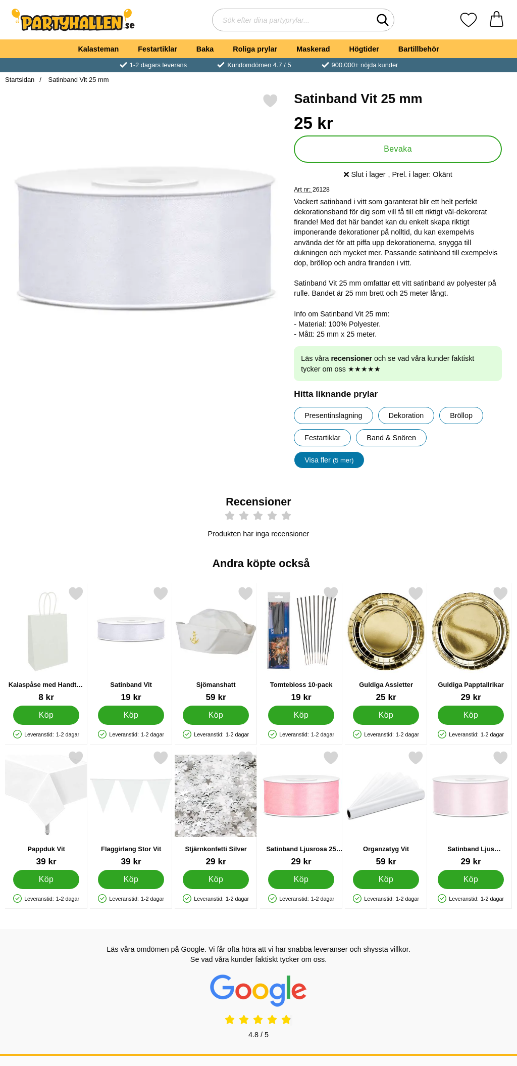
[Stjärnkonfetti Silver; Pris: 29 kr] (216, 808)
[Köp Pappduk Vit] (46, 879)
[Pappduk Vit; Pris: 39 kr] (46, 808)
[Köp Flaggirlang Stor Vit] (131, 879)
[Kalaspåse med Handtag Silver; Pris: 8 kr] (46, 644)
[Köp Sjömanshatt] (216, 714)
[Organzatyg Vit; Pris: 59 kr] (386, 808)
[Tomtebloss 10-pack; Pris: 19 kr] (301, 644)
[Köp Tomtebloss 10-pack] (301, 714)
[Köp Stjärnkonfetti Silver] (216, 879)
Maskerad (313, 49)
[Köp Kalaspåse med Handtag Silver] (46, 714)
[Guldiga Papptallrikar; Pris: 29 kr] (471, 644)
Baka (205, 49)
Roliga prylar (255, 49)
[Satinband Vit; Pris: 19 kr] (131, 644)
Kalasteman (98, 49)
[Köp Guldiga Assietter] (386, 714)
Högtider (364, 49)
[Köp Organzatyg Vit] (386, 879)
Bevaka (398, 149)
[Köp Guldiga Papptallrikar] (471, 714)
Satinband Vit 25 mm (77, 79)
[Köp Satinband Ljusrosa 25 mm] (301, 879)
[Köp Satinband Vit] (131, 714)
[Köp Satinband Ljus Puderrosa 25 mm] (471, 879)
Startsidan (19, 79)
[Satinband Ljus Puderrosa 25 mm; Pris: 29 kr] (471, 808)
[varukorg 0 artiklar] (496, 20)
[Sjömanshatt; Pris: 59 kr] (216, 644)
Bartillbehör (418, 49)
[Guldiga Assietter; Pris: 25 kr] (386, 644)
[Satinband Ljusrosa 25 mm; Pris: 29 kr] (301, 808)
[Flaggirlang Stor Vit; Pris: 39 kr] (131, 808)
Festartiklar (157, 49)
